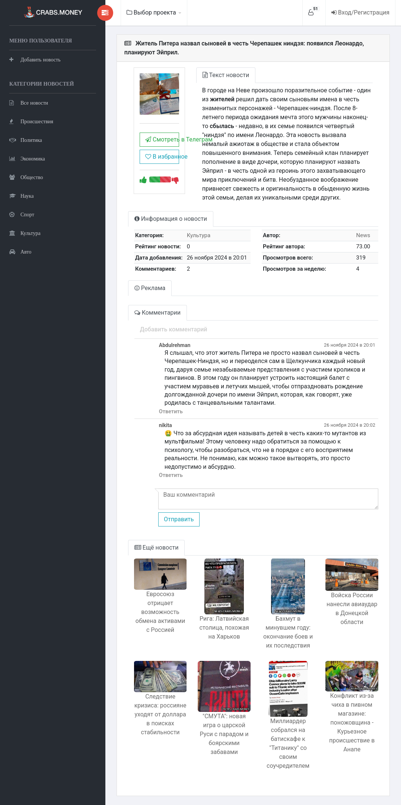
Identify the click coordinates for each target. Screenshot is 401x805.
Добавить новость (35, 59)
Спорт (21, 214)
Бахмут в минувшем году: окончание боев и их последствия (287, 632)
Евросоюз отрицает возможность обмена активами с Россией (159, 612)
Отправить (177, 519)
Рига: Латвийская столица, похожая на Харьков (223, 627)
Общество (26, 177)
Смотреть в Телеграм (161, 139)
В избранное (161, 156)
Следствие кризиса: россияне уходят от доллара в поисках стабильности (159, 714)
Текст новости (225, 75)
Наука (21, 195)
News (363, 235)
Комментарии (156, 312)
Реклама (149, 288)
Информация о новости (169, 218)
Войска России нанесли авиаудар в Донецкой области (352, 609)
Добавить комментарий (172, 329)
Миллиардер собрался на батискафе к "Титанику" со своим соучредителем (287, 743)
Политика (25, 139)
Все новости (28, 102)
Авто (20, 251)
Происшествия (31, 121)
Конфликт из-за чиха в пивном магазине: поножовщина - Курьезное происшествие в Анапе (352, 723)
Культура (25, 232)
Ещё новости (155, 547)
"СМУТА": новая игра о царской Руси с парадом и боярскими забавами (223, 734)
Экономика (27, 158)
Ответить (170, 411)
